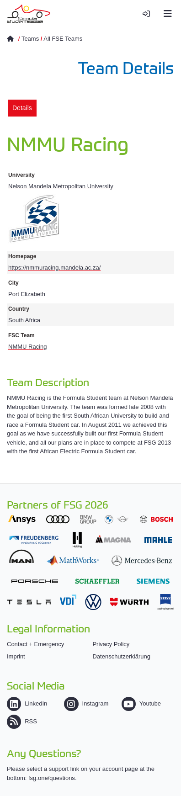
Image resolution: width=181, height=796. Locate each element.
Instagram (86, 703)
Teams (30, 38)
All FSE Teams (62, 38)
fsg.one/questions (51, 778)
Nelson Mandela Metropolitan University (60, 186)
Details (22, 107)
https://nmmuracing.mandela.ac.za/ (54, 267)
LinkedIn (27, 703)
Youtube (141, 703)
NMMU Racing (27, 346)
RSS (22, 721)
